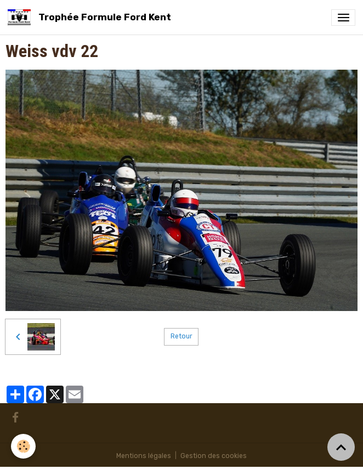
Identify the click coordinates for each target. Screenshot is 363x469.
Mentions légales (143, 456)
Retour (181, 336)
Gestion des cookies (213, 456)
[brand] (91, 17)
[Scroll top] (341, 447)
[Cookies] (23, 446)
